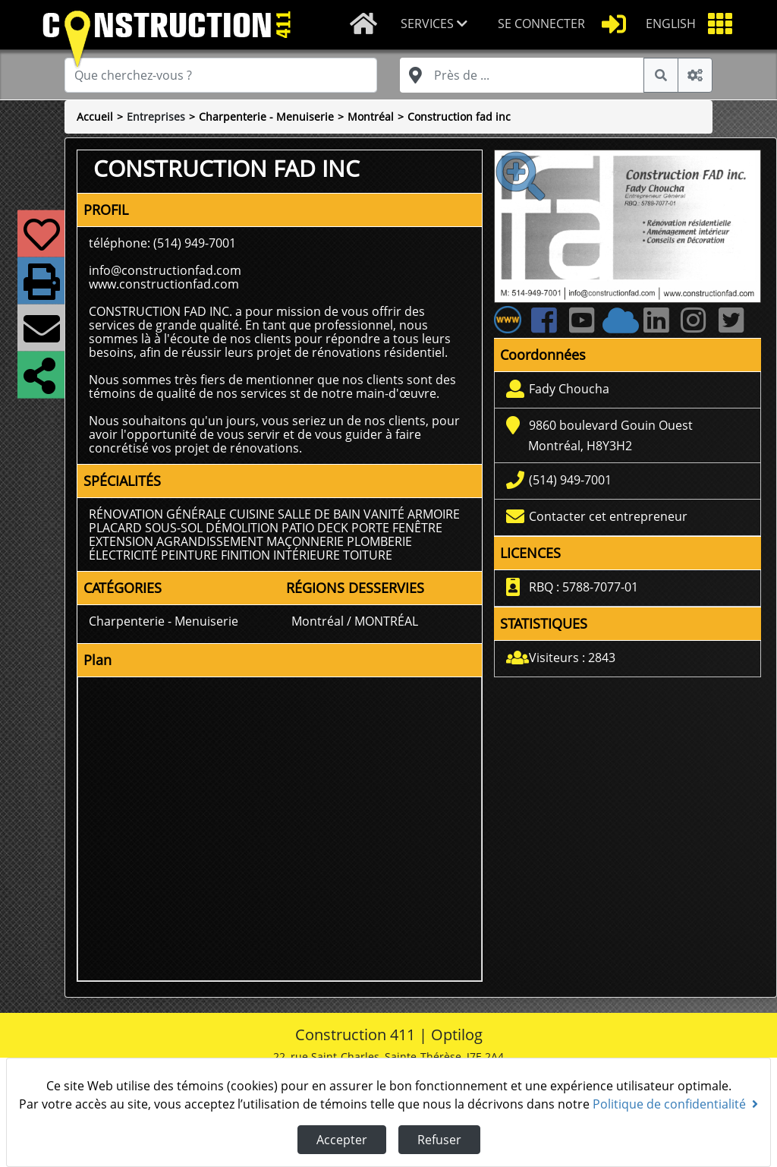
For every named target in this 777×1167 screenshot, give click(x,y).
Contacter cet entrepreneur (608, 516)
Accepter (341, 1139)
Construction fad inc (459, 116)
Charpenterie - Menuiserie (266, 116)
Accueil (95, 116)
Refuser (439, 1139)
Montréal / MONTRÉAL (354, 621)
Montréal (371, 116)
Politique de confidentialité (675, 1104)
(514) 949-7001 (570, 480)
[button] (437, 24)
